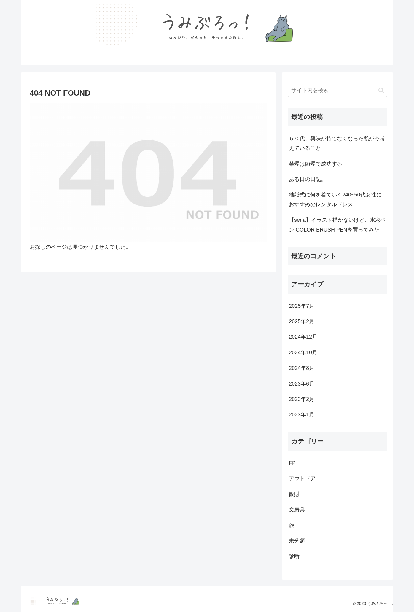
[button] (381, 90)
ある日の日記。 (307, 179)
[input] (337, 90)
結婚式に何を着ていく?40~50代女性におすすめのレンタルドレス (335, 199)
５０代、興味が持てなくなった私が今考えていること (337, 143)
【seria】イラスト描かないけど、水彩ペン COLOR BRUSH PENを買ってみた (337, 224)
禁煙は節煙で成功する (315, 164)
